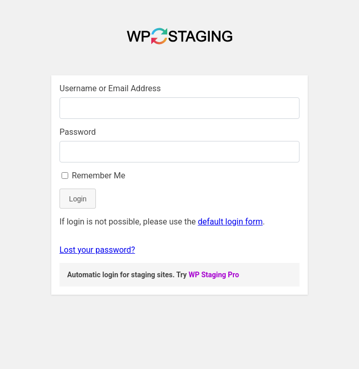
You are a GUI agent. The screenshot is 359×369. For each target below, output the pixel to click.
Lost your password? (97, 250)
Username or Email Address (110, 88)
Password (77, 132)
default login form (230, 222)
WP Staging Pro (214, 275)
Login (78, 199)
